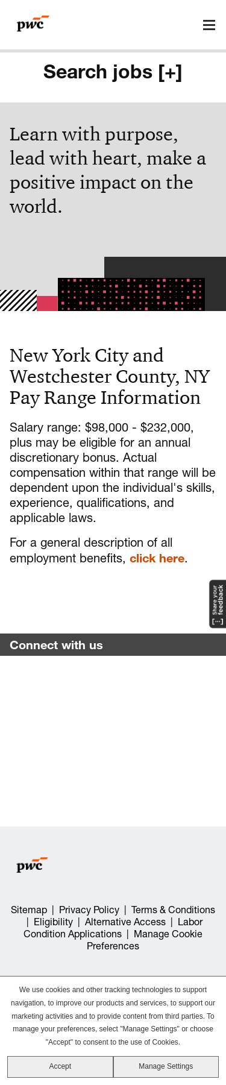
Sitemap (29, 910)
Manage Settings (166, 1066)
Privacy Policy (89, 910)
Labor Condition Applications (113, 928)
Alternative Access (125, 922)
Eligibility (53, 922)
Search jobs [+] (113, 71)
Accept (60, 1066)
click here (157, 557)
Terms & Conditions (173, 910)
